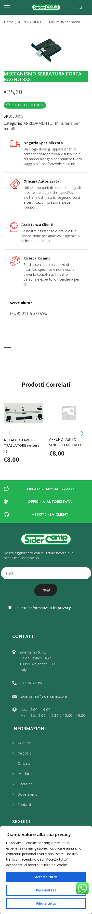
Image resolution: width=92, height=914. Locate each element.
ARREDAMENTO (31, 22)
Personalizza (46, 890)
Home (9, 22)
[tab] (8, 349)
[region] (46, 870)
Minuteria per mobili (64, 22)
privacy (64, 607)
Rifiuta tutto (46, 903)
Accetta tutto (46, 877)
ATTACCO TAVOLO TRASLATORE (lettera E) (21, 445)
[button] (82, 433)
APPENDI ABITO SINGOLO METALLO (66, 442)
